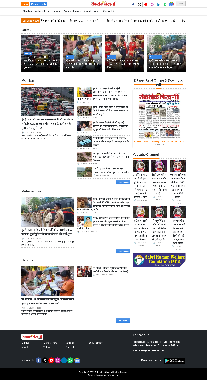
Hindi (25, 4)
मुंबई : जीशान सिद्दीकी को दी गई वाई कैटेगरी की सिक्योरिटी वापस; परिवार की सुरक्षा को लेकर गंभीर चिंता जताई (110, 126)
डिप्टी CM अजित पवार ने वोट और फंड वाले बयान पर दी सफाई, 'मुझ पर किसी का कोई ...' (159, 184)
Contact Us (109, 11)
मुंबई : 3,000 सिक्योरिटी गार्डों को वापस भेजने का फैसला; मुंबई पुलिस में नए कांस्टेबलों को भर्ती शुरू (47, 232)
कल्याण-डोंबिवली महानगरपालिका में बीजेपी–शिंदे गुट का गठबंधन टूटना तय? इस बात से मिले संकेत (178, 186)
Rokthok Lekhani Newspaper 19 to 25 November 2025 (159, 141)
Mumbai (27, 11)
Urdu (44, 4)
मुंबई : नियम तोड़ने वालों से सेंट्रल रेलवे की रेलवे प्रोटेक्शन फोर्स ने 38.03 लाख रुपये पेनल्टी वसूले (110, 111)
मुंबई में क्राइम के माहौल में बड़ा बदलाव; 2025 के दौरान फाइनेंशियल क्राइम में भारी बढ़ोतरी (111, 141)
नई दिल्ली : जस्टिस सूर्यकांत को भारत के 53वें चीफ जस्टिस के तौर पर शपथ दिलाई (144, 21)
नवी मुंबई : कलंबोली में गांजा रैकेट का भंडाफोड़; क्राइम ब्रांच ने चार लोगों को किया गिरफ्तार (111, 157)
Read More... (123, 182)
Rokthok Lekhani (102, 372)
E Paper (180, 3)
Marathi (34, 4)
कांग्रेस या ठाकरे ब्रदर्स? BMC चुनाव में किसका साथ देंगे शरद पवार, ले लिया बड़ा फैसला (140, 230)
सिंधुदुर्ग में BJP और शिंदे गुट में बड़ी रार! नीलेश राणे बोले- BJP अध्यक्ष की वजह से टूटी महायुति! (159, 230)
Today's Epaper (72, 11)
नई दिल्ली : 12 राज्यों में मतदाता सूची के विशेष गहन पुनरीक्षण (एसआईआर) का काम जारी (65, 21)
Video (97, 11)
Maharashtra (42, 11)
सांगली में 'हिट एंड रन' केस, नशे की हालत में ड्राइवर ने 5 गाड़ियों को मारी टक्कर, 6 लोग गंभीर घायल (178, 232)
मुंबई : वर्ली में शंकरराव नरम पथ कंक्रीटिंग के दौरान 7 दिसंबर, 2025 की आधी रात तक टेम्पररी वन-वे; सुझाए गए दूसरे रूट (47, 123)
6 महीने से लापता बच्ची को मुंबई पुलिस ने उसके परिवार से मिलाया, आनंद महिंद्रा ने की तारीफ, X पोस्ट (140, 186)
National (56, 11)
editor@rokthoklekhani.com (152, 350)
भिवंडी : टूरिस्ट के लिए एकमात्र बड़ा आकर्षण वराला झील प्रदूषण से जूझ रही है (111, 170)
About (87, 11)
